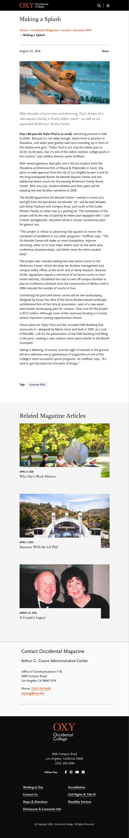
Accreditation (76, 787)
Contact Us (30, 794)
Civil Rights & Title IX (82, 794)
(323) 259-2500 (64, 763)
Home (24, 30)
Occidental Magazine (45, 30)
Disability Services (79, 802)
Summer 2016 (82, 30)
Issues (66, 30)
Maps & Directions (35, 802)
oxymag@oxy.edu (32, 693)
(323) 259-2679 (41, 688)
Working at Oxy (33, 787)
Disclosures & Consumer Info (42, 809)
